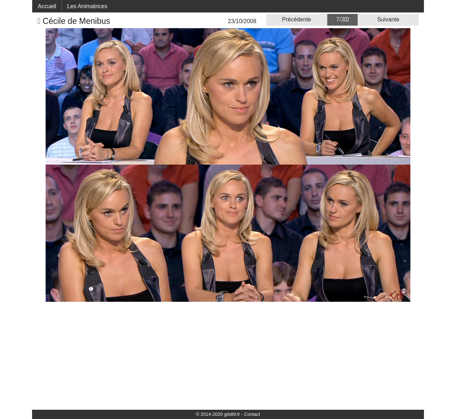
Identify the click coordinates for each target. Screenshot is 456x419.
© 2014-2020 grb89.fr (218, 414)
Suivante (388, 19)
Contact (252, 414)
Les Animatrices (87, 6)
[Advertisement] (228, 355)
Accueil (47, 6)
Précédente (296, 19)
